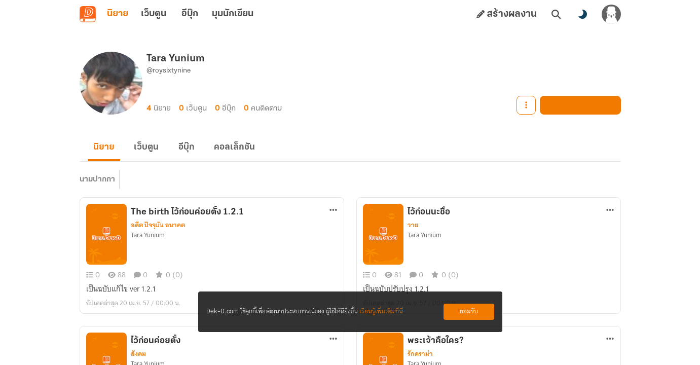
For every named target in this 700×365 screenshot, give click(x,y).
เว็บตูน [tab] (153, 14)
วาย (413, 229)
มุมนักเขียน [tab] (234, 14)
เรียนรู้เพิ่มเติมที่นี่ (381, 311)
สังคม (138, 358)
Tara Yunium (148, 239)
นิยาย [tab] (117, 14)
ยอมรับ (469, 311)
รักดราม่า (420, 358)
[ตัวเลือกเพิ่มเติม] (333, 214)
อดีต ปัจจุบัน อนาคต (158, 229)
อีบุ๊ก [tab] (190, 14)
